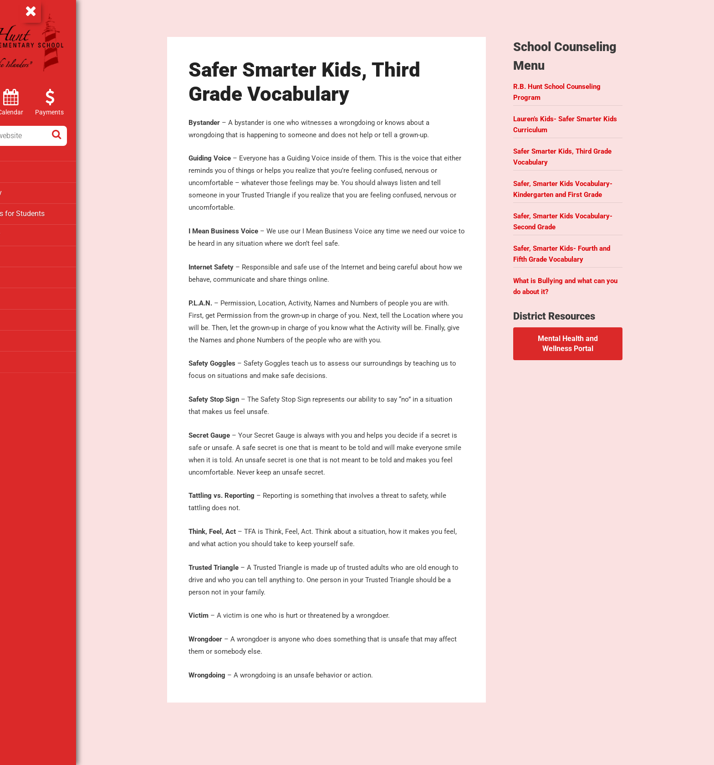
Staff (16, 335)
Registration (27, 294)
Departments (28, 171)
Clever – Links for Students (50, 212)
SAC (15, 314)
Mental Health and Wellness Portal (594, 335)
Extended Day (29, 191)
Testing (20, 355)
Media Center (29, 232)
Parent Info (25, 253)
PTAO (17, 273)
